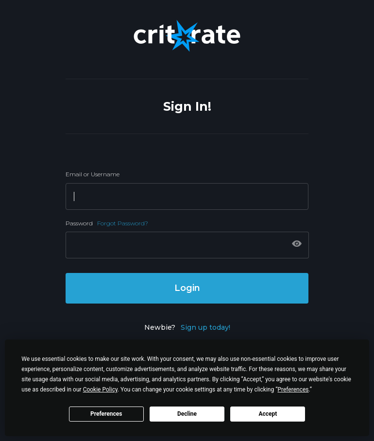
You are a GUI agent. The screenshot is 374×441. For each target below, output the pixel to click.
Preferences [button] (292, 389)
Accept (267, 413)
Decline (187, 413)
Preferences (106, 413)
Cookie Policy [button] (100, 389)
